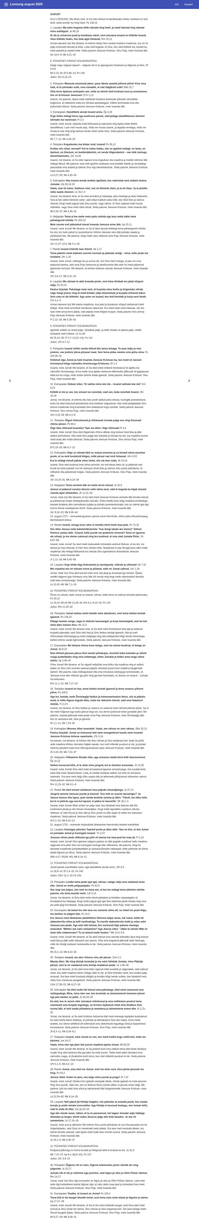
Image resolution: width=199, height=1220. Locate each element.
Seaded (188, 4)
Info (177, 4)
